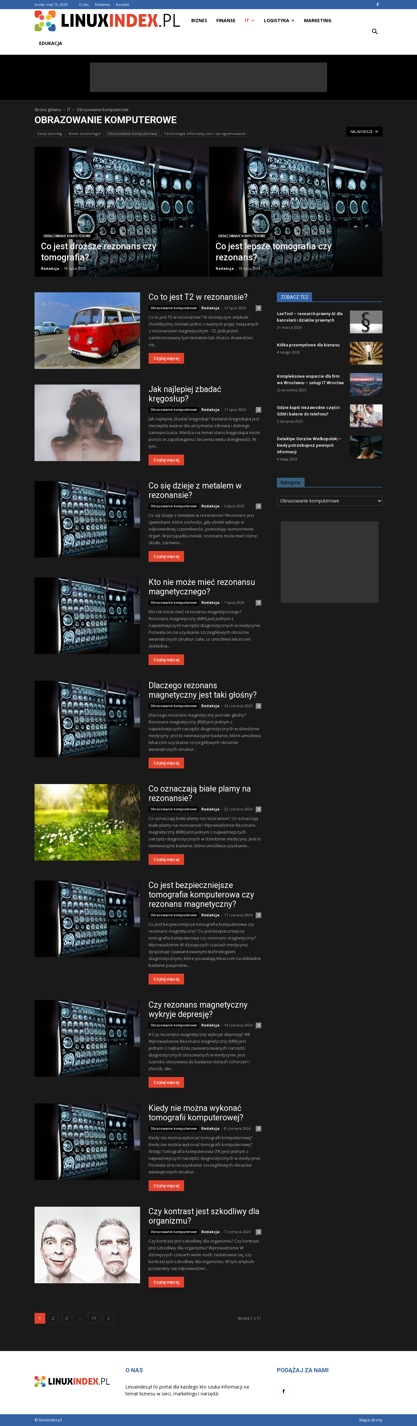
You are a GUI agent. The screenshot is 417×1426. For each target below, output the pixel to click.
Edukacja (50, 43)
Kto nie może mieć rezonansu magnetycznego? (202, 586)
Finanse (226, 20)
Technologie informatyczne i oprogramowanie (205, 133)
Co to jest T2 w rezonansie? (198, 297)
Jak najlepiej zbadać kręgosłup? (185, 394)
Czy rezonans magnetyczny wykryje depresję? (198, 1009)
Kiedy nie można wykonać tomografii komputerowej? (196, 1112)
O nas (84, 4)
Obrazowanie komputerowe (132, 133)
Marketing (317, 20)
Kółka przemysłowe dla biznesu (308, 344)
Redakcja (50, 268)
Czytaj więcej (166, 358)
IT (249, 20)
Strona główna (48, 109)
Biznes (199, 20)
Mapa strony (370, 1420)
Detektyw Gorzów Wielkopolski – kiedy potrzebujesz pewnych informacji (309, 445)
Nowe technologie (85, 133)
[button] (374, 32)
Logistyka (279, 20)
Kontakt (122, 4)
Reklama (102, 4)
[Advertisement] (208, 77)
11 (94, 1318)
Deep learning (49, 133)
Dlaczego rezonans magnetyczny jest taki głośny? (203, 690)
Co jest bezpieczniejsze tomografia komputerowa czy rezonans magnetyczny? (201, 894)
